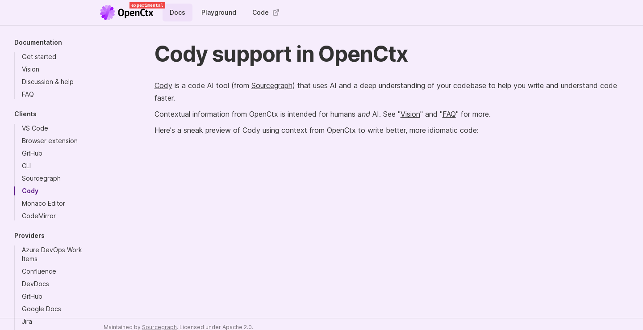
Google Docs (41, 309)
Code (266, 12)
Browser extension (50, 140)
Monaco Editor (43, 203)
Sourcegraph (41, 178)
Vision (30, 69)
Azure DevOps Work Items (52, 254)
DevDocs (35, 284)
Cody (30, 191)
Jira (27, 321)
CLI (26, 165)
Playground (218, 12)
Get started (39, 56)
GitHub (32, 153)
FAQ (28, 94)
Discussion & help (48, 81)
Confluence (39, 271)
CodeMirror (39, 216)
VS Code (35, 128)
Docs (177, 12)
